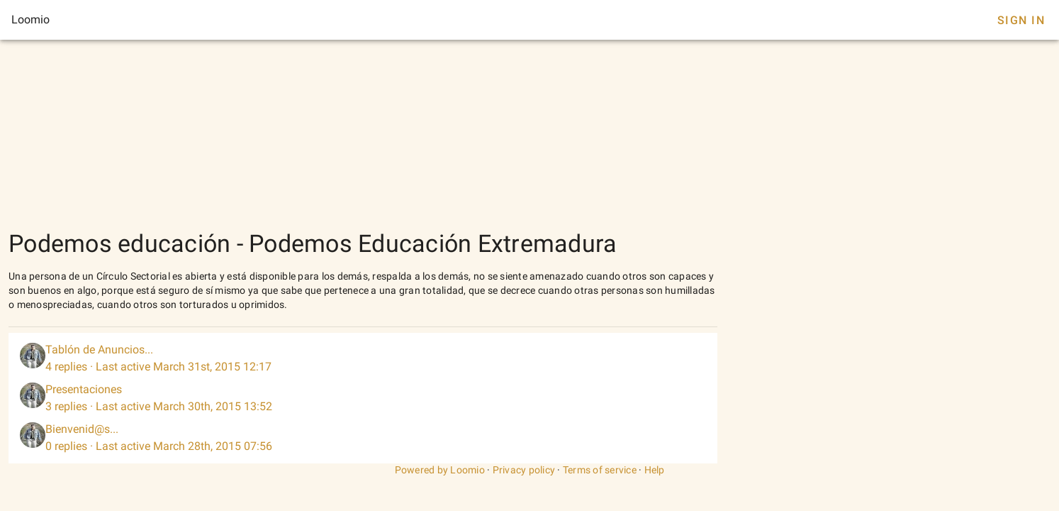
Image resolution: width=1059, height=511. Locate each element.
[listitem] (363, 358)
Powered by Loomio (440, 470)
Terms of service (600, 470)
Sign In (1021, 20)
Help (654, 470)
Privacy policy (524, 470)
